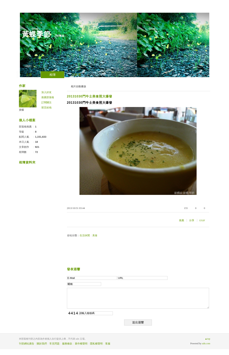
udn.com (206, 343)
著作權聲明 (81, 343)
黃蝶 (21, 109)
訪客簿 (76, 74)
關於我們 (42, 343)
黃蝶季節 (36, 34)
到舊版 (60, 35)
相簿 (52, 74)
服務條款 (67, 343)
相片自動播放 (78, 86)
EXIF (202, 220)
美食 (94, 235)
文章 (29, 74)
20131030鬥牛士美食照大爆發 (89, 96)
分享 (191, 220)
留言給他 (46, 107)
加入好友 (46, 92)
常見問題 (54, 343)
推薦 (181, 220)
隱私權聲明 (96, 343)
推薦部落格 (47, 97)
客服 (107, 343)
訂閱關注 (46, 102)
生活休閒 (85, 235)
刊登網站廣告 (26, 343)
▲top (207, 338)
